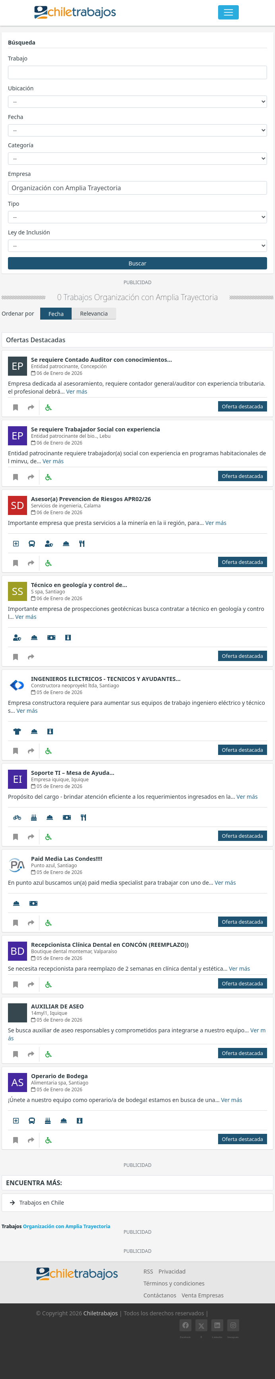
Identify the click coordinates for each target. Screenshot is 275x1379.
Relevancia (94, 313)
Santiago (55, 591)
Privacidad (171, 1271)
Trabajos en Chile (37, 1202)
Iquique (80, 779)
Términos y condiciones (174, 1283)
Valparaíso (105, 951)
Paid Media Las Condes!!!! (66, 858)
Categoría (20, 145)
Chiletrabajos (101, 1313)
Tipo (13, 203)
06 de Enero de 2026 (56, 373)
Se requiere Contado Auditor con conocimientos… (101, 359)
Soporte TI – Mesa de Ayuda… (72, 772)
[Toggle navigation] (228, 12)
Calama (92, 505)
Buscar (137, 263)
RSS (148, 1271)
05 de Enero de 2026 (56, 692)
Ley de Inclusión (29, 232)
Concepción (93, 366)
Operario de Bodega (59, 1076)
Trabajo (17, 58)
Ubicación (20, 88)
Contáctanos (160, 1295)
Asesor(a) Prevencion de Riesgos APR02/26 (91, 499)
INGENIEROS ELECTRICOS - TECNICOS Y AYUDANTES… (106, 679)
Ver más (76, 391)
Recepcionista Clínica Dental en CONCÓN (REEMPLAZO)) (110, 944)
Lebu (105, 436)
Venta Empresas (202, 1295)
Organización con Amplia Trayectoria (156, 297)
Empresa (19, 173)
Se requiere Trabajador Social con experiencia (95, 429)
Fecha (15, 117)
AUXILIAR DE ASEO (57, 1006)
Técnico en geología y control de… (79, 585)
